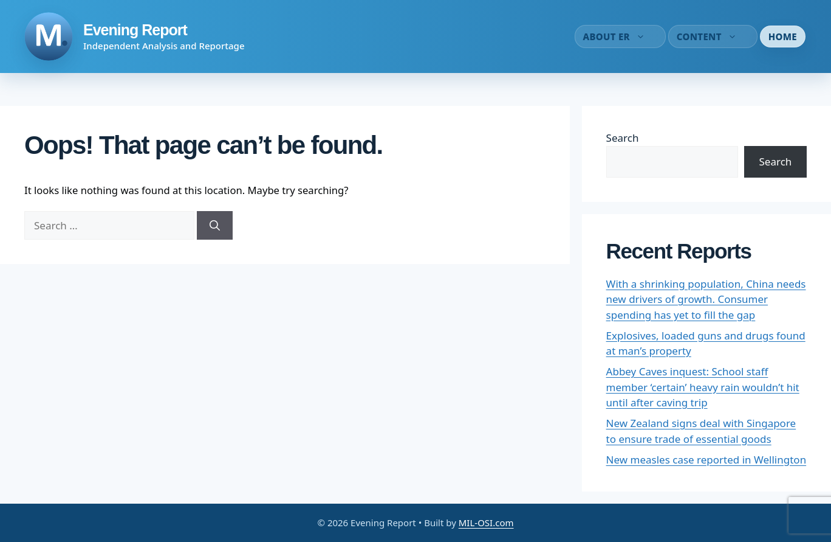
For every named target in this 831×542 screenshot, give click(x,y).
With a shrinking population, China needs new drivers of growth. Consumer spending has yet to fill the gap (706, 299)
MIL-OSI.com (486, 522)
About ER (620, 36)
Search (622, 138)
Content (713, 36)
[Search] (215, 225)
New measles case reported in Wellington (706, 460)
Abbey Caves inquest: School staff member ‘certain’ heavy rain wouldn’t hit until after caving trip (702, 386)
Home (782, 36)
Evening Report (135, 29)
